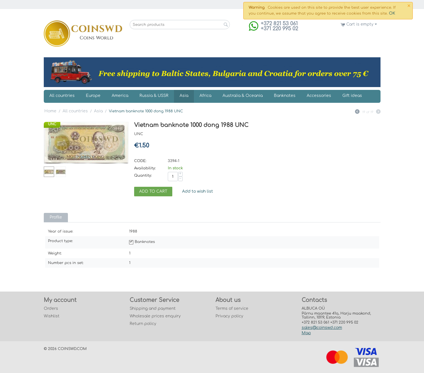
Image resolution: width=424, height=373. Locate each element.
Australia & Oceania (243, 96)
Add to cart (153, 191)
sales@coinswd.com (322, 328)
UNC (52, 124)
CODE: (140, 161)
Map (306, 333)
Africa (205, 96)
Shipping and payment (153, 308)
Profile (56, 217)
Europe (93, 96)
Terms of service (232, 308)
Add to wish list (197, 191)
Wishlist (51, 316)
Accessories (319, 96)
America (120, 96)
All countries (62, 96)
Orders (51, 308)
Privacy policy (229, 316)
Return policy (143, 324)
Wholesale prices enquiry (155, 316)
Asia (184, 96)
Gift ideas (352, 96)
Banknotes (284, 96)
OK (392, 13)
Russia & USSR (153, 96)
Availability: (145, 168)
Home (50, 111)
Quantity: (143, 176)
